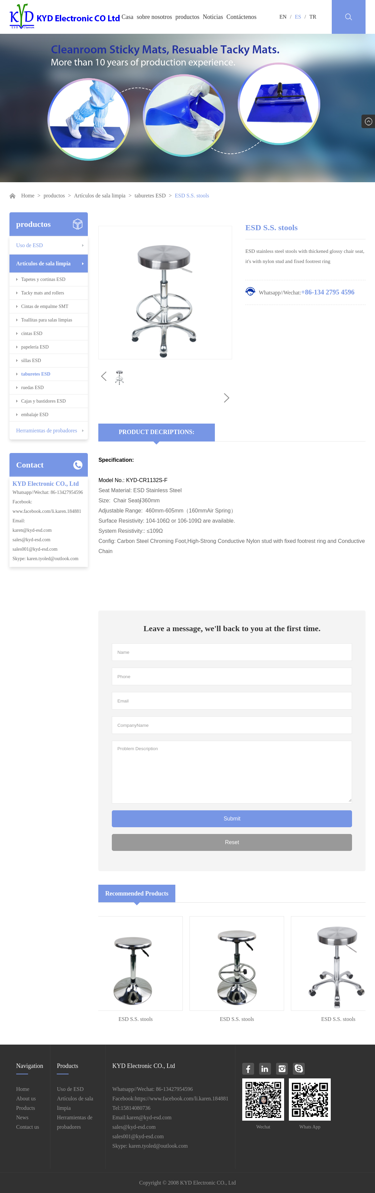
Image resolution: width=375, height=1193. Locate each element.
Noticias (213, 17)
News (22, 1117)
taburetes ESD (150, 195)
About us (26, 1098)
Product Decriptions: (156, 432)
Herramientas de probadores (46, 430)
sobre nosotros (154, 17)
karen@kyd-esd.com (32, 530)
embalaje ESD (34, 414)
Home (27, 195)
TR (312, 17)
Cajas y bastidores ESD (43, 401)
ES (298, 17)
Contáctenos (241, 17)
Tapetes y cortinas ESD (43, 279)
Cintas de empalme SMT (45, 306)
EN (282, 17)
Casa (127, 17)
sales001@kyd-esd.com (34, 549)
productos (187, 17)
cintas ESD (32, 333)
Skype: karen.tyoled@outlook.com (45, 558)
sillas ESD (31, 360)
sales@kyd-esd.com (31, 539)
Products (25, 1108)
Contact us (27, 1127)
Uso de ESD (29, 245)
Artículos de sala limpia (99, 195)
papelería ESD (35, 347)
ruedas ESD (32, 387)
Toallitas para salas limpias (46, 320)
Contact (30, 464)
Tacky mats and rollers (42, 292)
